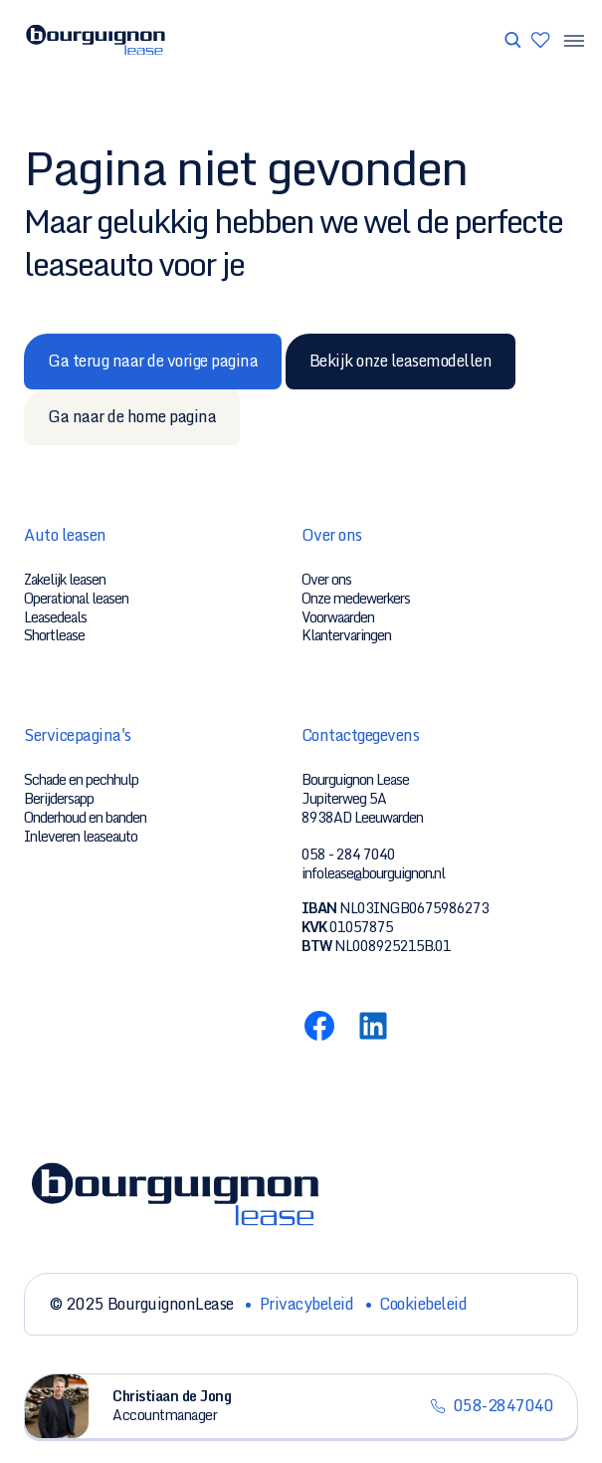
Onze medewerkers (355, 598)
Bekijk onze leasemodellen (401, 360)
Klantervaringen (346, 634)
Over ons (326, 579)
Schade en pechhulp (81, 779)
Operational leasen (76, 598)
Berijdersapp (59, 798)
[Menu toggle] (568, 40)
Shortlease (54, 634)
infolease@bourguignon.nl (373, 872)
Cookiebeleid (423, 1304)
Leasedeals (55, 617)
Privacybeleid (307, 1304)
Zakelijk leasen (64, 579)
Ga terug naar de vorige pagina (153, 360)
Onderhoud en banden (85, 817)
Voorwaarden (337, 617)
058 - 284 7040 (348, 854)
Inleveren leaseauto (80, 836)
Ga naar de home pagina (132, 416)
